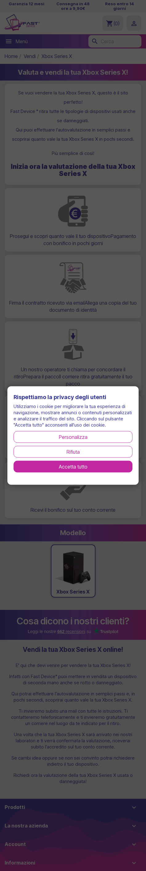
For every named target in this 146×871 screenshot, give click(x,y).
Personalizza (73, 437)
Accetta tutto (73, 466)
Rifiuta (73, 451)
